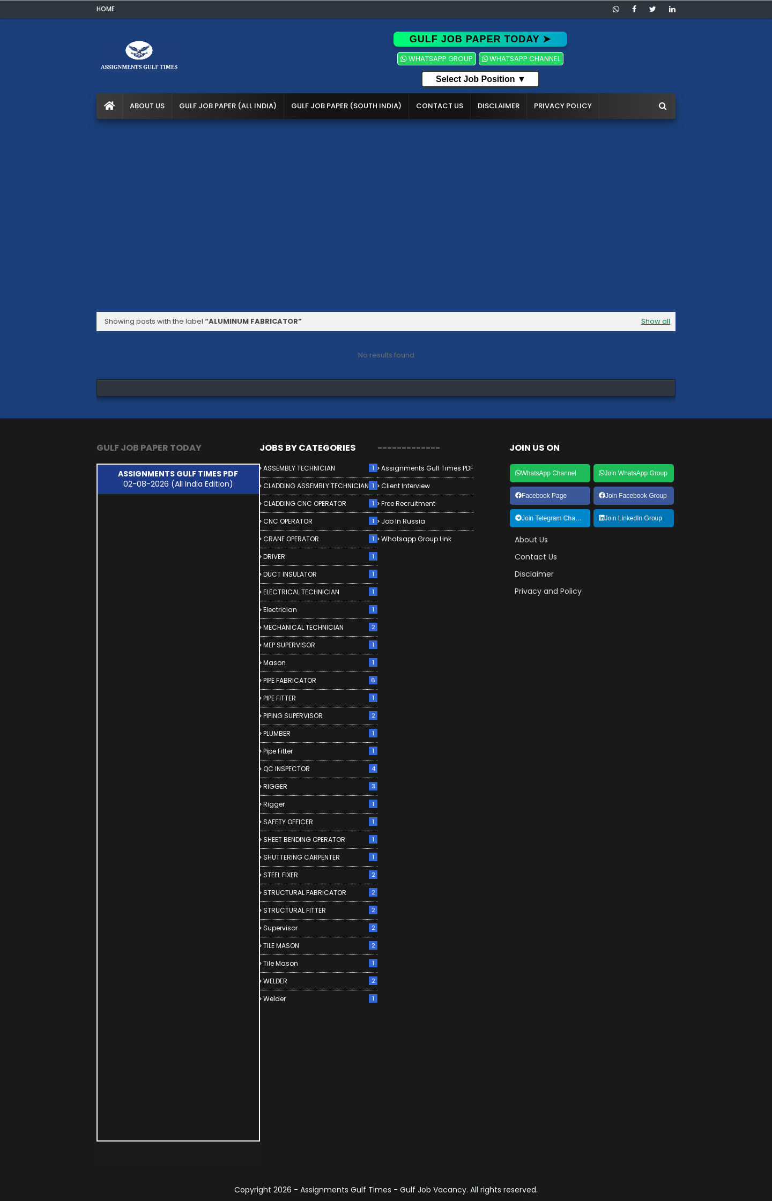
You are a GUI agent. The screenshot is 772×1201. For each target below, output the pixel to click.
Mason (320, 662)
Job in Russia (403, 521)
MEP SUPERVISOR (320, 645)
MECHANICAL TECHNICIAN (320, 627)
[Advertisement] (386, 215)
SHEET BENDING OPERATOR (320, 839)
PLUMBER (320, 733)
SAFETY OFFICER (320, 821)
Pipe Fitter (320, 751)
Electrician (320, 609)
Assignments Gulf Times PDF (427, 468)
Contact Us (536, 556)
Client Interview (405, 485)
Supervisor (320, 928)
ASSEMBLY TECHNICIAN (320, 468)
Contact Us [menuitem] (439, 106)
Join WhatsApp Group (633, 473)
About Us (531, 539)
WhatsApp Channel (545, 473)
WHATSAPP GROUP (436, 59)
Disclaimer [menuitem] (498, 106)
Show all (655, 321)
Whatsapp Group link (416, 538)
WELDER (320, 981)
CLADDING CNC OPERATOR (320, 503)
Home (105, 8)
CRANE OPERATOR (320, 538)
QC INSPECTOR (320, 768)
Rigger (320, 804)
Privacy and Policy (548, 591)
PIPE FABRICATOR (320, 680)
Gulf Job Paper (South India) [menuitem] (346, 106)
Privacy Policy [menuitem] (563, 106)
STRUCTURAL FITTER (320, 910)
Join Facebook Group (633, 495)
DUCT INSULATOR (320, 574)
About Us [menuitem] (147, 106)
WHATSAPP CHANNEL (521, 59)
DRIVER (320, 556)
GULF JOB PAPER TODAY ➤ (480, 39)
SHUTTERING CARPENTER (320, 857)
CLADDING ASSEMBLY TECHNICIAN (320, 485)
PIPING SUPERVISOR (320, 715)
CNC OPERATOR (320, 521)
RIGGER (320, 786)
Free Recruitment (408, 503)
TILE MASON (320, 945)
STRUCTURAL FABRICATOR (320, 892)
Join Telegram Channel (551, 518)
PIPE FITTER (320, 698)
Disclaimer (534, 574)
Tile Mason (320, 963)
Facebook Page (541, 495)
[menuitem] (109, 106)
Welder (320, 998)
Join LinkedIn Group (630, 518)
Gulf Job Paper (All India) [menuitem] (228, 106)
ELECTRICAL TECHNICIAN (320, 591)
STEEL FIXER (320, 874)
